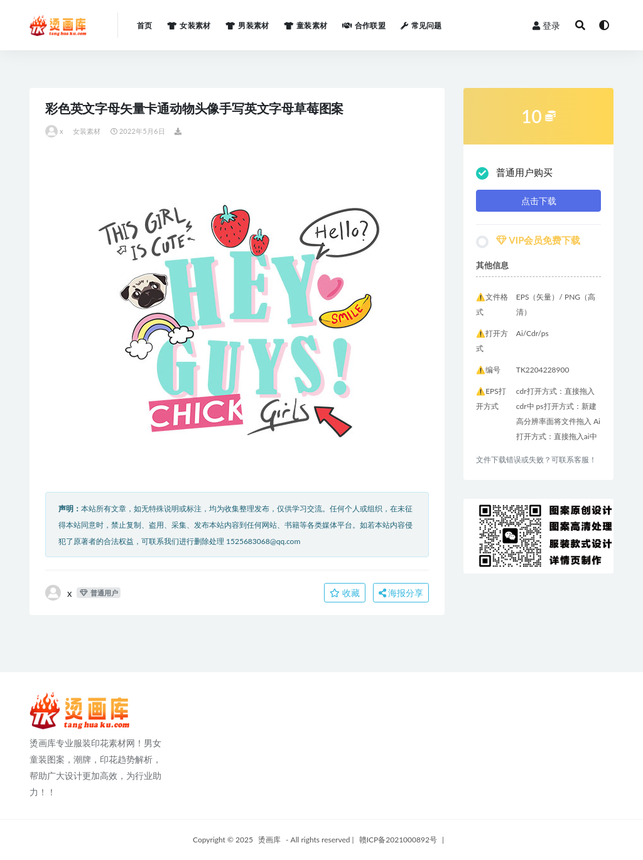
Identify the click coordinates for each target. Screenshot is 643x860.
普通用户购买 (514, 173)
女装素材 (87, 131)
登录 (546, 25)
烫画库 (269, 839)
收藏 (345, 592)
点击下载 (538, 200)
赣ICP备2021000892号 (398, 839)
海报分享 (401, 592)
